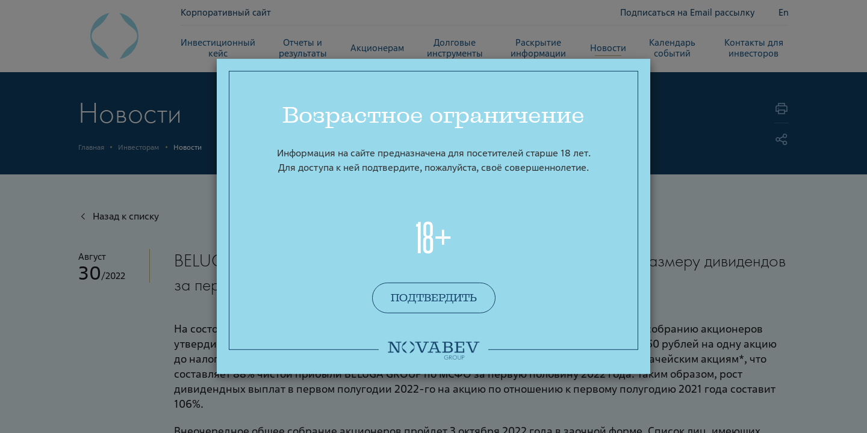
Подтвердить (434, 298)
